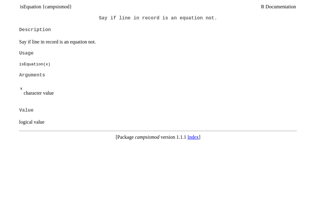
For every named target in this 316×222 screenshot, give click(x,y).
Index (193, 137)
